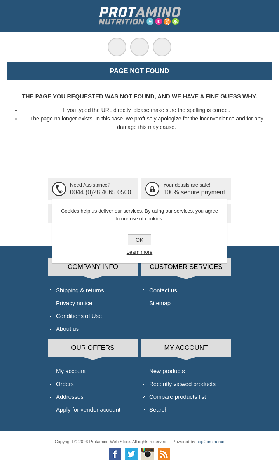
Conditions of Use (79, 316)
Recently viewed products (182, 384)
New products (167, 371)
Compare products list (177, 396)
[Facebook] (115, 454)
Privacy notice (74, 303)
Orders (65, 384)
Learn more (139, 252)
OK (139, 240)
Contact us (163, 290)
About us (67, 328)
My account (71, 371)
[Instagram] (147, 454)
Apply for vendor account (88, 409)
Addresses (70, 396)
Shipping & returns (80, 290)
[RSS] (164, 454)
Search (158, 409)
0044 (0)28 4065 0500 (100, 192)
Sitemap (160, 303)
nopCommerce (210, 441)
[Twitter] (131, 454)
